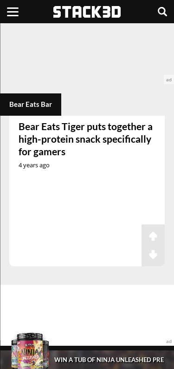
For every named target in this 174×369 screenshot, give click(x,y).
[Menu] (13, 11)
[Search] (162, 11)
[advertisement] (87, 53)
